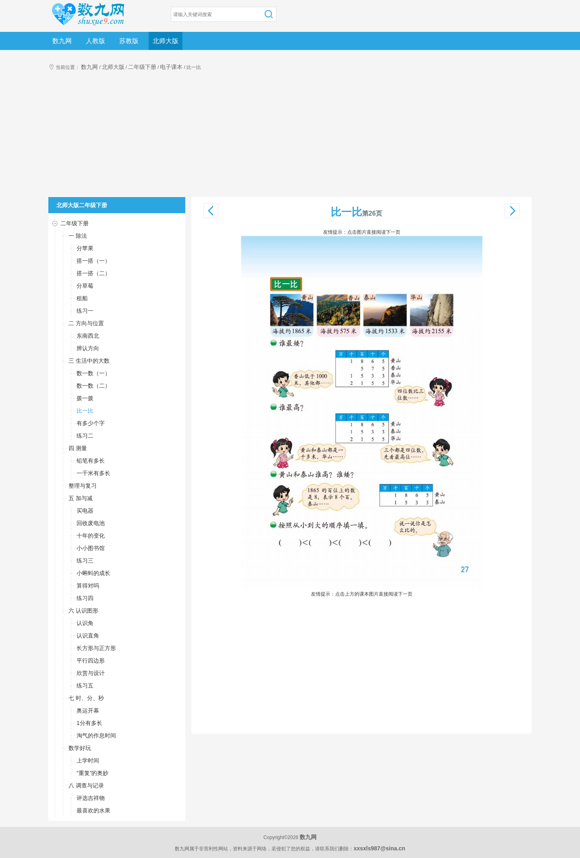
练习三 (85, 560)
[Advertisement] (290, 136)
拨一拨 (85, 398)
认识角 (85, 623)
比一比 (85, 410)
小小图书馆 (91, 548)
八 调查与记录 (86, 785)
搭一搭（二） (93, 273)
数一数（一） (93, 373)
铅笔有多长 (91, 460)
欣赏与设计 (91, 673)
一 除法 (77, 236)
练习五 (85, 685)
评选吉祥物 (91, 798)
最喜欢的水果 (93, 810)
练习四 (85, 598)
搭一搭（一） (93, 261)
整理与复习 (82, 485)
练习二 (85, 435)
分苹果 (85, 248)
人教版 (95, 40)
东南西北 (88, 335)
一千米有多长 (93, 473)
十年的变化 (91, 535)
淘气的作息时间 (96, 735)
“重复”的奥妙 (92, 773)
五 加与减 (80, 498)
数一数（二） (93, 385)
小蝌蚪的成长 (93, 573)
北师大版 (165, 40)
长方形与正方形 (96, 648)
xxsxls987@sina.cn (379, 848)
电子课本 (171, 67)
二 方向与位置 (86, 323)
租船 (82, 298)
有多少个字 (91, 423)
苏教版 (129, 40)
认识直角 (88, 635)
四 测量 (77, 448)
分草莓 (85, 286)
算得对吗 (88, 585)
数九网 (62, 40)
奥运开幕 (88, 710)
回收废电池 (91, 523)
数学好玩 (79, 748)
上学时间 (88, 760)
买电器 (85, 510)
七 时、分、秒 (86, 698)
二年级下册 (142, 67)
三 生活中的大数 (89, 360)
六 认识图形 (83, 610)
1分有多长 (89, 723)
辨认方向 (88, 348)
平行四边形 (91, 660)
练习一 (85, 310)
